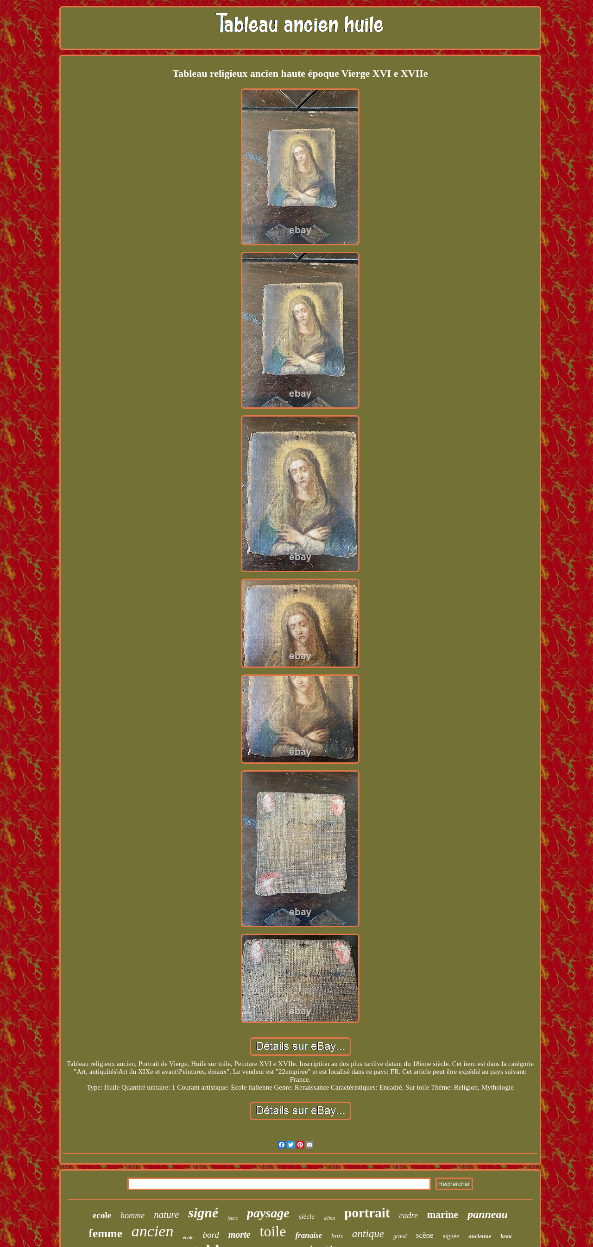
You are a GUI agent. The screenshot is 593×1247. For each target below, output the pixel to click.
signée (451, 1236)
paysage (268, 1213)
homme (132, 1215)
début (329, 1218)
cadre (408, 1215)
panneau (487, 1214)
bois (337, 1236)
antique (368, 1234)
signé (203, 1212)
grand (400, 1236)
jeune (232, 1218)
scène (425, 1235)
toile (273, 1231)
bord (211, 1235)
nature (166, 1214)
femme (105, 1233)
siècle (307, 1216)
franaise (308, 1235)
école (188, 1237)
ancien (153, 1231)
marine (442, 1214)
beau (505, 1236)
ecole (102, 1215)
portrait (367, 1212)
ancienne (479, 1236)
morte (239, 1234)
